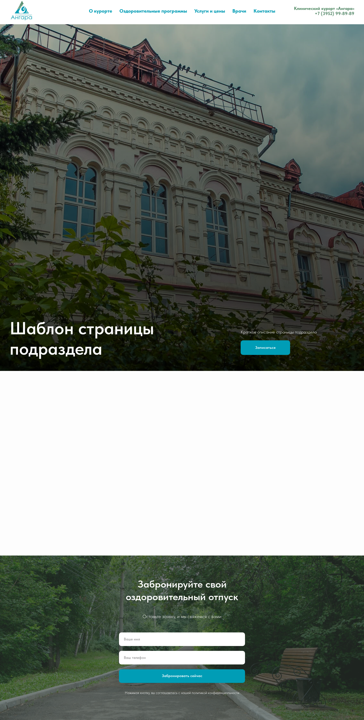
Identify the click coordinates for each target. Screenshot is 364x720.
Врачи (239, 11)
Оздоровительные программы (153, 11)
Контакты (264, 11)
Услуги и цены (209, 11)
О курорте (100, 11)
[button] (265, 347)
